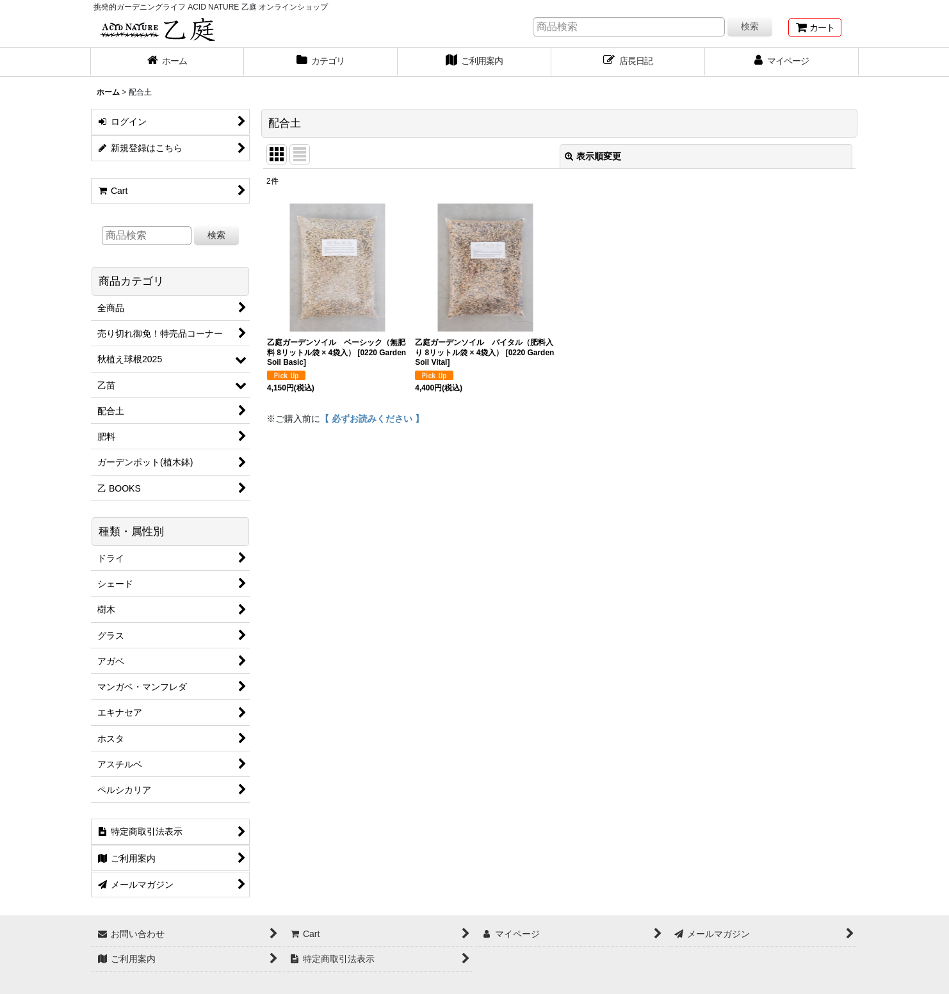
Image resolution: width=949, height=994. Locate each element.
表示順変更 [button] (593, 156)
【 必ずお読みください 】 (372, 418)
